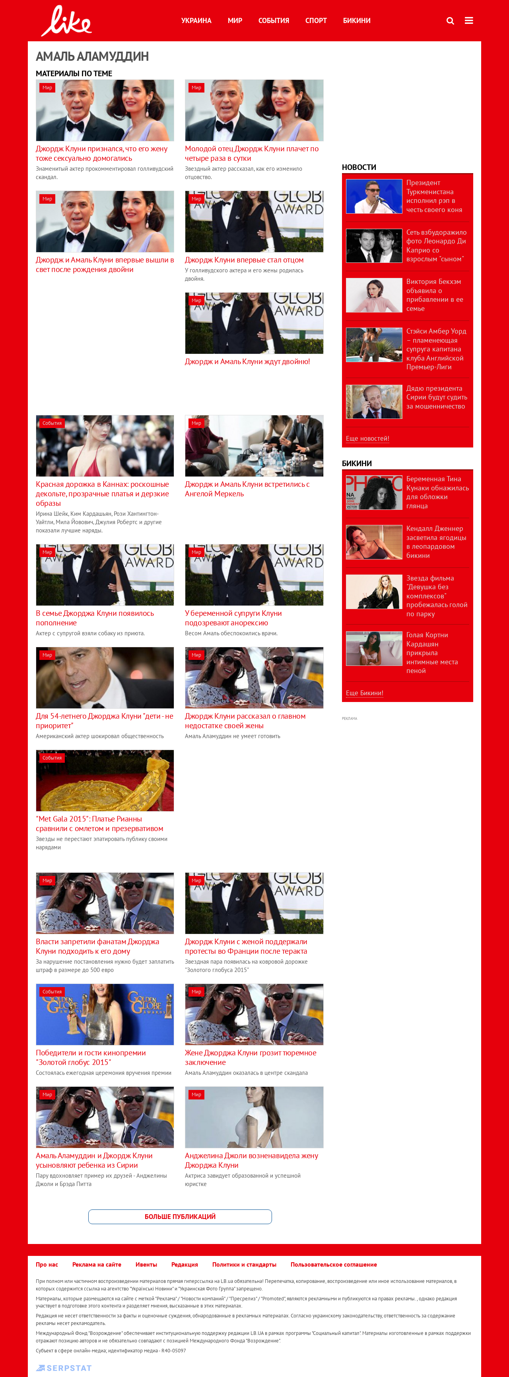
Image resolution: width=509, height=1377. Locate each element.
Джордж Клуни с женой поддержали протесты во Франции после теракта (246, 946)
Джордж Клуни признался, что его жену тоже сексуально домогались (101, 153)
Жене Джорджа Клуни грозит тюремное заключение (250, 1057)
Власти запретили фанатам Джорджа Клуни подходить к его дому (97, 946)
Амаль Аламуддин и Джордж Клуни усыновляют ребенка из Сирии (94, 1160)
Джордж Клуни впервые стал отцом (244, 260)
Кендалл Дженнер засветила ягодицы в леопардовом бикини (436, 542)
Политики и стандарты (244, 1264)
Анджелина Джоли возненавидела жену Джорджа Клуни (251, 1160)
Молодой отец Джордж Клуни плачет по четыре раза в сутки (252, 153)
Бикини (357, 20)
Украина (196, 20)
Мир (235, 20)
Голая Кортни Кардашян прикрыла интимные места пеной (432, 652)
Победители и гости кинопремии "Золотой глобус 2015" (91, 1057)
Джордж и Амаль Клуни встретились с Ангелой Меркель (247, 489)
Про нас (47, 1264)
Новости (359, 167)
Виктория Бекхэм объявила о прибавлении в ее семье (434, 295)
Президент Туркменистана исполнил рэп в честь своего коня (434, 196)
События (273, 20)
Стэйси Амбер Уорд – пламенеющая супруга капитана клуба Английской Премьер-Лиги (436, 348)
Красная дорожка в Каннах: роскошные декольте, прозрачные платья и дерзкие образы (102, 493)
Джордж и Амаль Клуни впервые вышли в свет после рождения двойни (105, 264)
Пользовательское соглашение (334, 1264)
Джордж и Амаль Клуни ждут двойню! (247, 361)
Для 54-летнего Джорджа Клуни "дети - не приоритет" (104, 721)
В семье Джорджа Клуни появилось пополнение (94, 618)
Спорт (316, 20)
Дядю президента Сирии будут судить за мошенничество (436, 397)
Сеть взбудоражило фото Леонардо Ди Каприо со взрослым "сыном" (436, 246)
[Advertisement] (102, 347)
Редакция (184, 1264)
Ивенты (146, 1264)
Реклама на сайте (96, 1264)
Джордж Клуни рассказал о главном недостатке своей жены (245, 721)
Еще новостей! (367, 438)
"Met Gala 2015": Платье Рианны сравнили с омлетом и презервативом (99, 823)
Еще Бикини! (364, 692)
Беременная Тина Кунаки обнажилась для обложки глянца (437, 492)
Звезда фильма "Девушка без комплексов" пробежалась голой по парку (437, 595)
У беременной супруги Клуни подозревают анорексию (233, 618)
